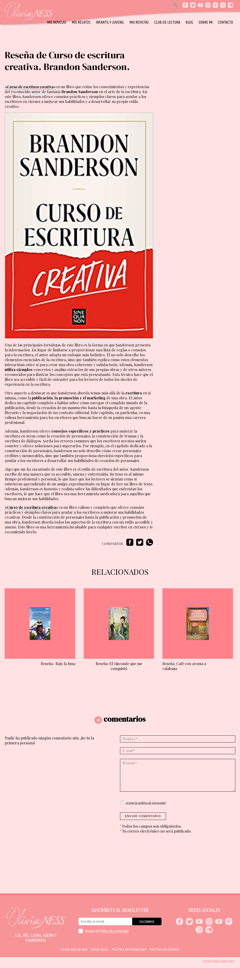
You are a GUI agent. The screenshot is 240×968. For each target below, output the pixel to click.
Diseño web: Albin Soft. (219, 961)
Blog (189, 22)
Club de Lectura (167, 22)
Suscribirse (146, 922)
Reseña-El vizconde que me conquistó (119, 666)
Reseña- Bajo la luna (58, 663)
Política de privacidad (113, 931)
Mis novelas (56, 22)
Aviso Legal (100, 949)
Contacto (225, 22)
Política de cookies (165, 949)
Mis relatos (81, 22)
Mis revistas (139, 22)
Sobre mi (206, 22)
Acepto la (106, 931)
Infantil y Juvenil (110, 22)
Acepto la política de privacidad (145, 802)
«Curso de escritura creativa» (31, 507)
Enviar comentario (143, 816)
